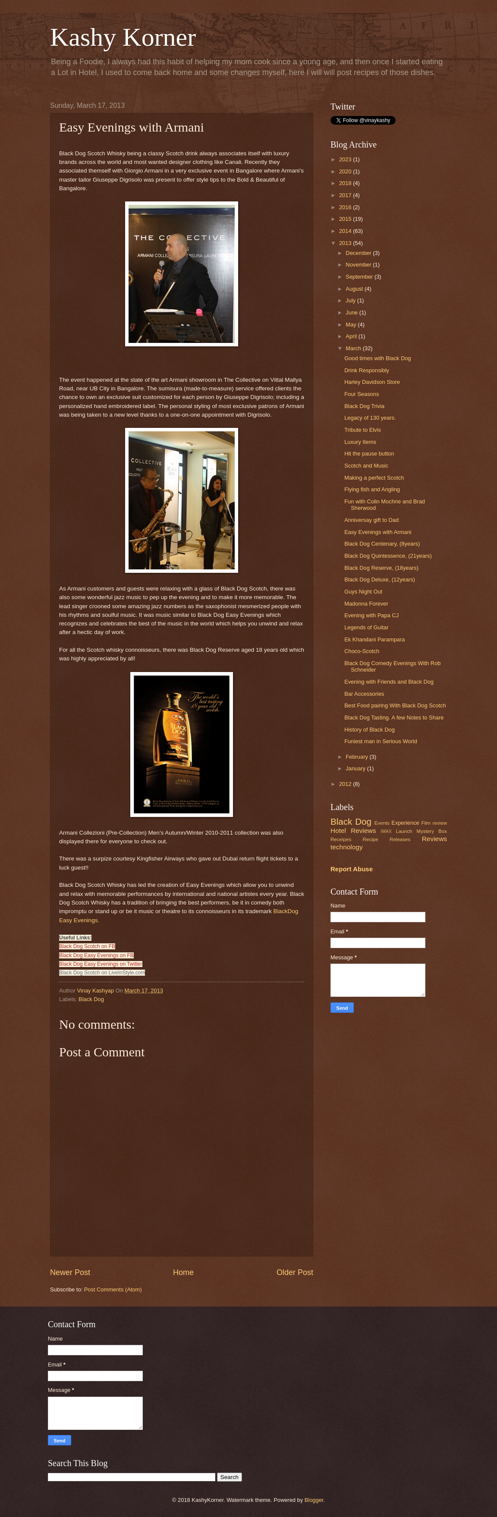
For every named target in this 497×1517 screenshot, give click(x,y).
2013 (346, 243)
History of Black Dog (369, 729)
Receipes (340, 839)
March (354, 348)
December (359, 253)
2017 (346, 195)
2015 (346, 219)
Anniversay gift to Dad (371, 520)
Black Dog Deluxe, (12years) (379, 579)
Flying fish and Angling (372, 489)
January (356, 768)
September (360, 276)
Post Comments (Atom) (113, 1289)
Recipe (370, 839)
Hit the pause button (369, 453)
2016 (346, 207)
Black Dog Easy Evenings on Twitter (100, 964)
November (359, 264)
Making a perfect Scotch (374, 477)
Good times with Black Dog (377, 358)
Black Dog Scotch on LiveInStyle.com (102, 973)
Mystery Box (431, 831)
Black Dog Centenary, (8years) (382, 543)
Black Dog (91, 999)
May (352, 324)
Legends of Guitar (366, 627)
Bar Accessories (364, 694)
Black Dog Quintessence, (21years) (388, 556)
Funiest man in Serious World (380, 741)
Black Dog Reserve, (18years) (381, 568)
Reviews (434, 838)
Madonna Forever (366, 603)
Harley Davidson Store (372, 382)
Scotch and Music (366, 465)
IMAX (386, 831)
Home (183, 1272)
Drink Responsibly (366, 370)
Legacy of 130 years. (370, 418)
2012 (346, 784)
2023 (346, 159)
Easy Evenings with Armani (377, 532)
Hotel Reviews (353, 830)
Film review (434, 823)
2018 (346, 183)
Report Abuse (351, 869)
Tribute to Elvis (362, 430)
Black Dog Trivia (364, 406)
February (357, 757)
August (355, 289)
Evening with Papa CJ (371, 615)
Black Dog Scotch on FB (87, 946)
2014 (346, 231)
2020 (346, 171)
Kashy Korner (123, 37)
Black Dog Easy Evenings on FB (96, 955)
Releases (400, 839)
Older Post (295, 1272)
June (352, 312)
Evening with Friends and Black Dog (389, 681)
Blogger (314, 1500)
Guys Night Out (363, 591)
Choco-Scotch (361, 651)
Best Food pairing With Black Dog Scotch (395, 705)
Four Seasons (361, 394)
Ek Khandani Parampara (374, 639)
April (352, 336)
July (351, 300)
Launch (404, 831)
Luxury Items (360, 442)
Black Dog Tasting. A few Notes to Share (394, 717)
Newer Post (70, 1272)
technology (346, 847)
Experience (405, 823)
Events (382, 823)
